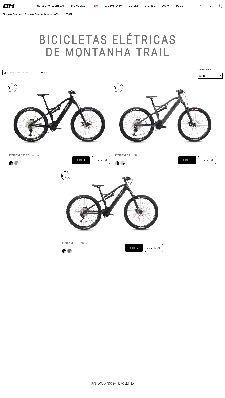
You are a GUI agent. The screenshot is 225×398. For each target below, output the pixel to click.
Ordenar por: (205, 69)
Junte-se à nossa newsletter (112, 383)
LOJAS (166, 5)
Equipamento (113, 5)
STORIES (150, 5)
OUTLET (133, 5)
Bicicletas (78, 5)
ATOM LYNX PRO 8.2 (19, 155)
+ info (81, 160)
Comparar (101, 160)
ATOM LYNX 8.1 (122, 155)
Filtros (45, 72)
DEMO (179, 5)
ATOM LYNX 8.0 (69, 243)
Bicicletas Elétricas (50, 5)
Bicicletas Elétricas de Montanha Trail (43, 14)
